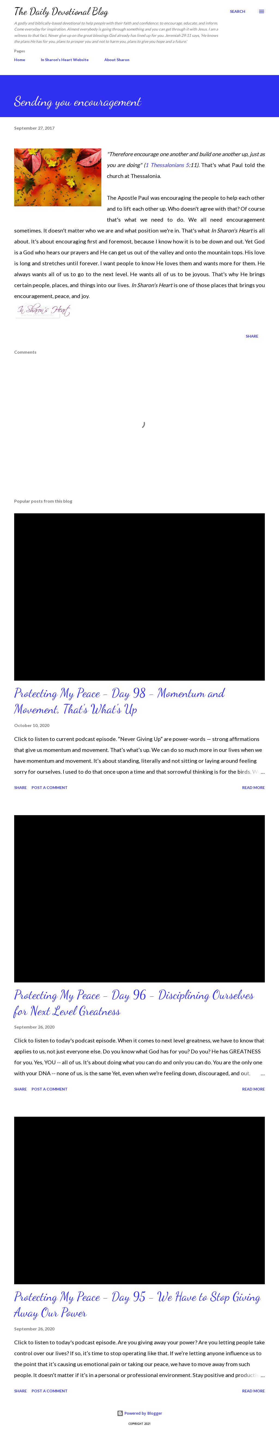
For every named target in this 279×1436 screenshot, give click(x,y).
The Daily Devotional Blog (61, 11)
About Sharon (116, 59)
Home (19, 59)
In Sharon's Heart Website (65, 59)
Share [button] (252, 336)
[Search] (237, 11)
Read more (253, 787)
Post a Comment (50, 787)
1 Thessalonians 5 (167, 165)
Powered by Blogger (139, 1413)
